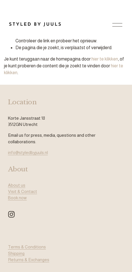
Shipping (16, 253)
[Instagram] (11, 214)
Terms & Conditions (27, 246)
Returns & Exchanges (28, 259)
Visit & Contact (22, 191)
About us (16, 185)
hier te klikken (105, 59)
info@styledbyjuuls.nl (28, 152)
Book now (17, 197)
